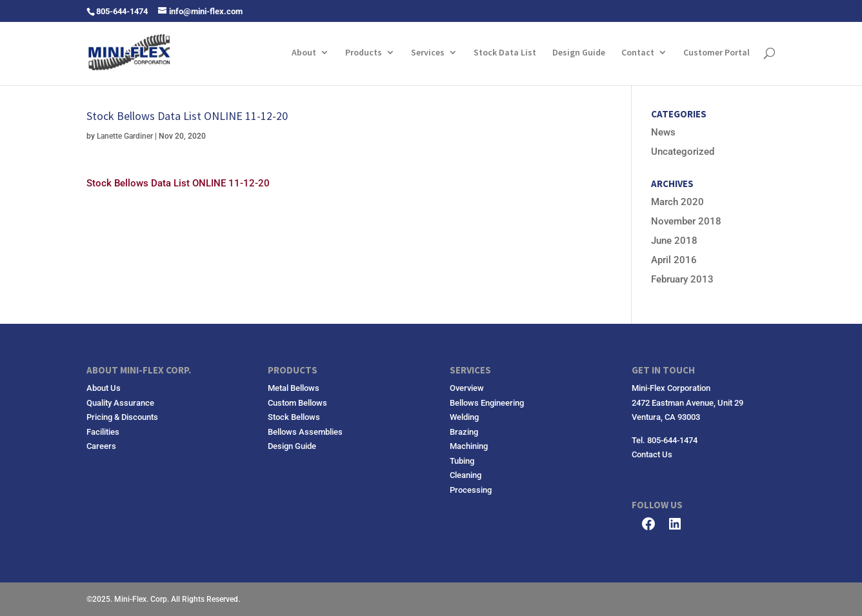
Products (363, 53)
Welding (464, 417)
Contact (637, 53)
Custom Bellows (297, 403)
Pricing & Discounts (122, 417)
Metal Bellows (293, 388)
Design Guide (578, 53)
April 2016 (674, 260)
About (304, 53)
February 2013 (682, 279)
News (663, 132)
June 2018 (674, 240)
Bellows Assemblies (305, 432)
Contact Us (652, 454)
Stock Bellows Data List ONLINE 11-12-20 (178, 183)
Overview (467, 388)
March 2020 (677, 202)
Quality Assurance (120, 403)
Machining (469, 446)
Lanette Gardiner (125, 136)
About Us (103, 388)
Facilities (102, 432)
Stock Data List (505, 53)
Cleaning (465, 475)
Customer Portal (716, 53)
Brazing (464, 432)
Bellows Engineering (487, 403)
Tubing (462, 461)
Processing (471, 490)
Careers (101, 446)
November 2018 (686, 221)
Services (428, 53)
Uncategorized (682, 151)
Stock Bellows (294, 417)
